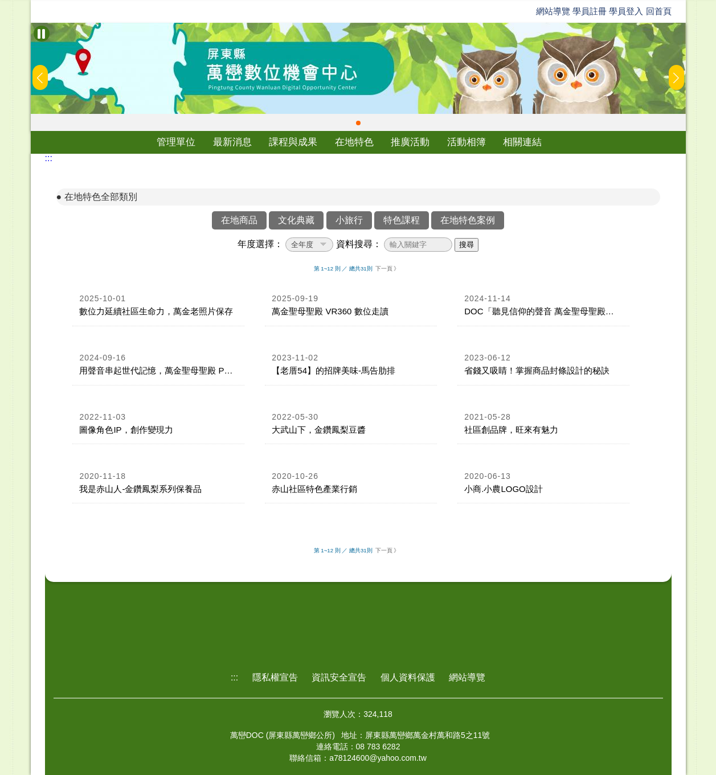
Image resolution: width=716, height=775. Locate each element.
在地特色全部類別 (100, 197)
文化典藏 (296, 220)
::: (48, 158)
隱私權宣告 (275, 677)
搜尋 (466, 244)
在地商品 (239, 220)
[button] (358, 123)
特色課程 (401, 220)
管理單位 (176, 142)
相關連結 (522, 142)
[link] (158, 306)
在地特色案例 (467, 220)
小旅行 (349, 220)
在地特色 (354, 142)
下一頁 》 (387, 268)
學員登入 (626, 11)
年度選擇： (260, 244)
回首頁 (659, 11)
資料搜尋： (359, 244)
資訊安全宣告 (339, 677)
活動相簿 (466, 142)
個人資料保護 (407, 677)
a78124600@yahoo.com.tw (378, 757)
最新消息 (232, 142)
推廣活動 (410, 142)
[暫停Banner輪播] (42, 34)
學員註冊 (589, 11)
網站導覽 (553, 11)
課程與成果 (293, 142)
